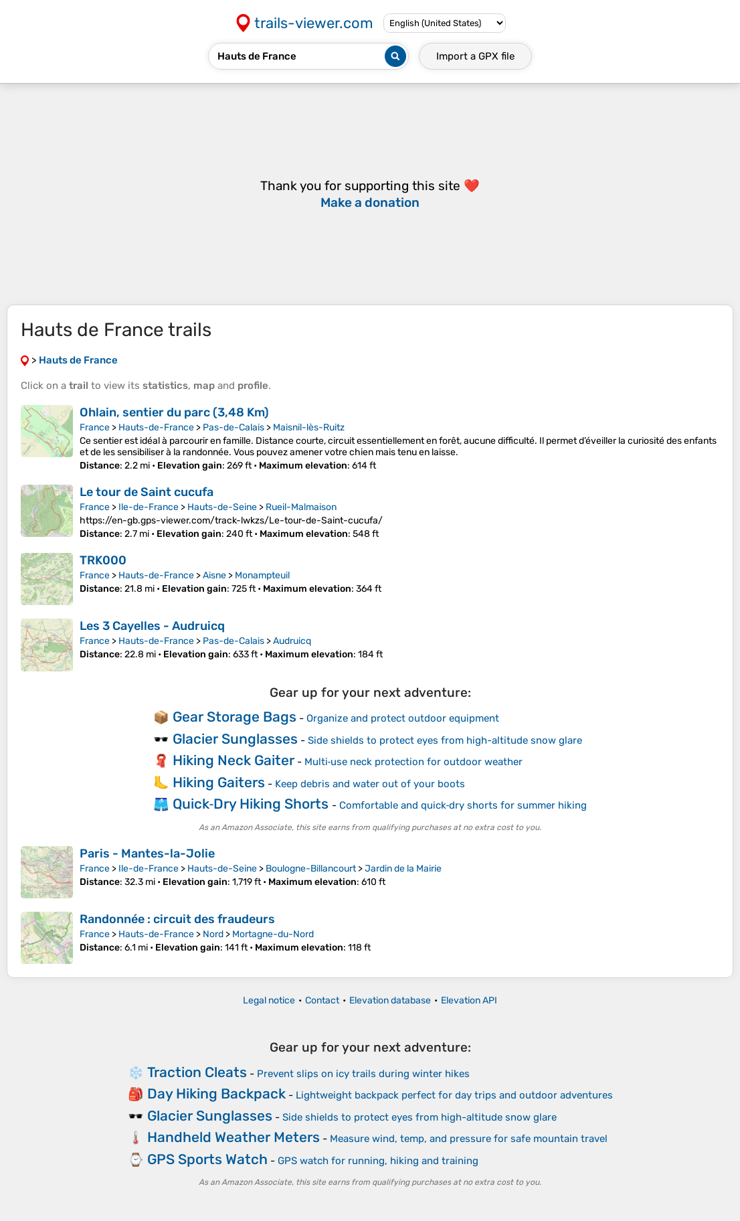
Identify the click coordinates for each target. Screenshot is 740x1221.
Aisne (214, 575)
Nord (213, 934)
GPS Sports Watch (207, 1159)
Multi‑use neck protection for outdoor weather (413, 762)
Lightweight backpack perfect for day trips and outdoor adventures (454, 1095)
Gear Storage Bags (234, 716)
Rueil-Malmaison (301, 507)
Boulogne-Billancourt (311, 868)
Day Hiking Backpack (216, 1093)
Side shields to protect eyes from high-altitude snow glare (445, 740)
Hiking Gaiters (219, 782)
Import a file (475, 56)
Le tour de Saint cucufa (146, 492)
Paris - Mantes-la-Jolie (147, 853)
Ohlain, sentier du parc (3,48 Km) (174, 412)
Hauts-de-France (156, 427)
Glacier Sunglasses (235, 738)
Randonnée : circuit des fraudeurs (177, 919)
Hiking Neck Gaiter (233, 760)
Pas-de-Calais (233, 427)
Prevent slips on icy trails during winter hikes (363, 1074)
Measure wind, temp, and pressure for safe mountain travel (469, 1139)
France (95, 427)
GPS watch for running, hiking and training (378, 1161)
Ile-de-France (148, 507)
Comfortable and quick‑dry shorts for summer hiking (463, 805)
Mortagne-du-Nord (273, 934)
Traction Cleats (197, 1072)
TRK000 (103, 560)
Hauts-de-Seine (222, 507)
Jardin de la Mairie (403, 868)
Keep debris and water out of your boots (370, 784)
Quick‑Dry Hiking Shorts (251, 803)
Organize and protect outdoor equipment (402, 718)
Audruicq (292, 641)
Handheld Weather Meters (233, 1137)
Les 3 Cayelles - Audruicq (152, 626)
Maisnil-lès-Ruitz (309, 427)
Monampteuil (262, 575)
